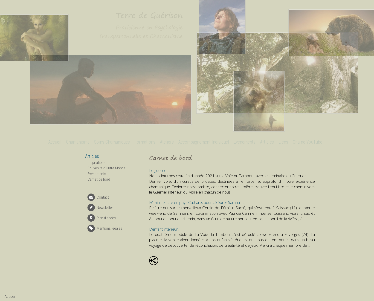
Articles (267, 142)
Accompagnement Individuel (203, 142)
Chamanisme (78, 142)
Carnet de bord (98, 179)
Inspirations (96, 162)
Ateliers (167, 142)
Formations (144, 142)
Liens (283, 142)
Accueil (54, 142)
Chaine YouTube (307, 142)
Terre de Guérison (149, 15)
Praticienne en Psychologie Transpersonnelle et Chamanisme (141, 32)
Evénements (244, 142)
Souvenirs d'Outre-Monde (106, 168)
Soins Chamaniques (112, 142)
